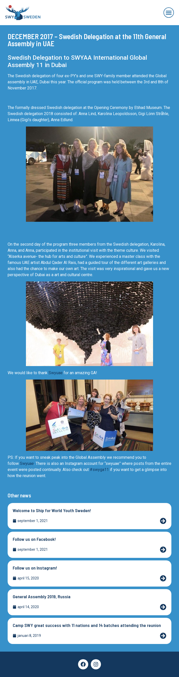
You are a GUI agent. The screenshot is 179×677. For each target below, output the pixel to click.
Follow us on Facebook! (34, 539)
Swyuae (56, 372)
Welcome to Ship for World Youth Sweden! (52, 510)
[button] (168, 12)
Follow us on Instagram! (35, 568)
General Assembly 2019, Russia (41, 596)
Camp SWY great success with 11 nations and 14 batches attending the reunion (87, 625)
